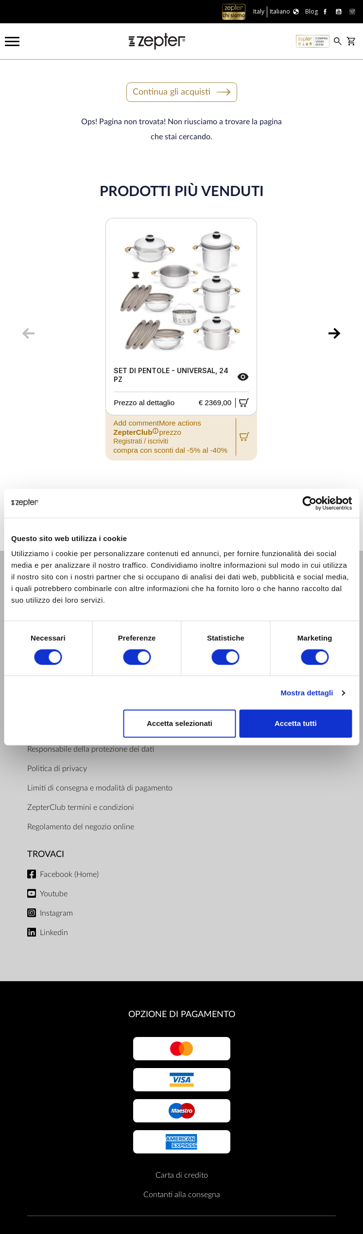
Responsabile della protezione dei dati (90, 749)
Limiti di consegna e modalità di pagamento (100, 788)
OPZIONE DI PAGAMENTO (181, 1014)
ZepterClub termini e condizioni (80, 807)
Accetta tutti (296, 723)
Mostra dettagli (306, 693)
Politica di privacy (57, 769)
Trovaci (45, 854)
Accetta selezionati (179, 723)
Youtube (54, 894)
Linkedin (54, 933)
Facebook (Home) (69, 874)
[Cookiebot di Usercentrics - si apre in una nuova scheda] (309, 503)
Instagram (56, 913)
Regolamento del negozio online (80, 827)
